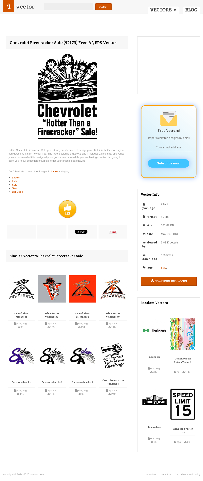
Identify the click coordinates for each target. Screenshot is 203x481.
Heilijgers (154, 357)
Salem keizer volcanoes (21, 315)
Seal (14, 188)
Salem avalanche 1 (52, 382)
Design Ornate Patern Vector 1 (182, 360)
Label (15, 181)
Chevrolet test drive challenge (113, 382)
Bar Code (17, 191)
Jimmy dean (154, 427)
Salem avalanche (21, 382)
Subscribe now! (168, 163)
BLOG (191, 10)
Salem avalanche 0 (82, 382)
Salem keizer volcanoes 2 (52, 315)
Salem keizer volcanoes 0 (112, 315)
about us (151, 474)
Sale (14, 184)
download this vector (168, 281)
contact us (165, 474)
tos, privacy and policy (187, 474)
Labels (55, 171)
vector (25, 6)
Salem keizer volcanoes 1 (82, 315)
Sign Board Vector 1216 (183, 431)
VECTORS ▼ (163, 10)
